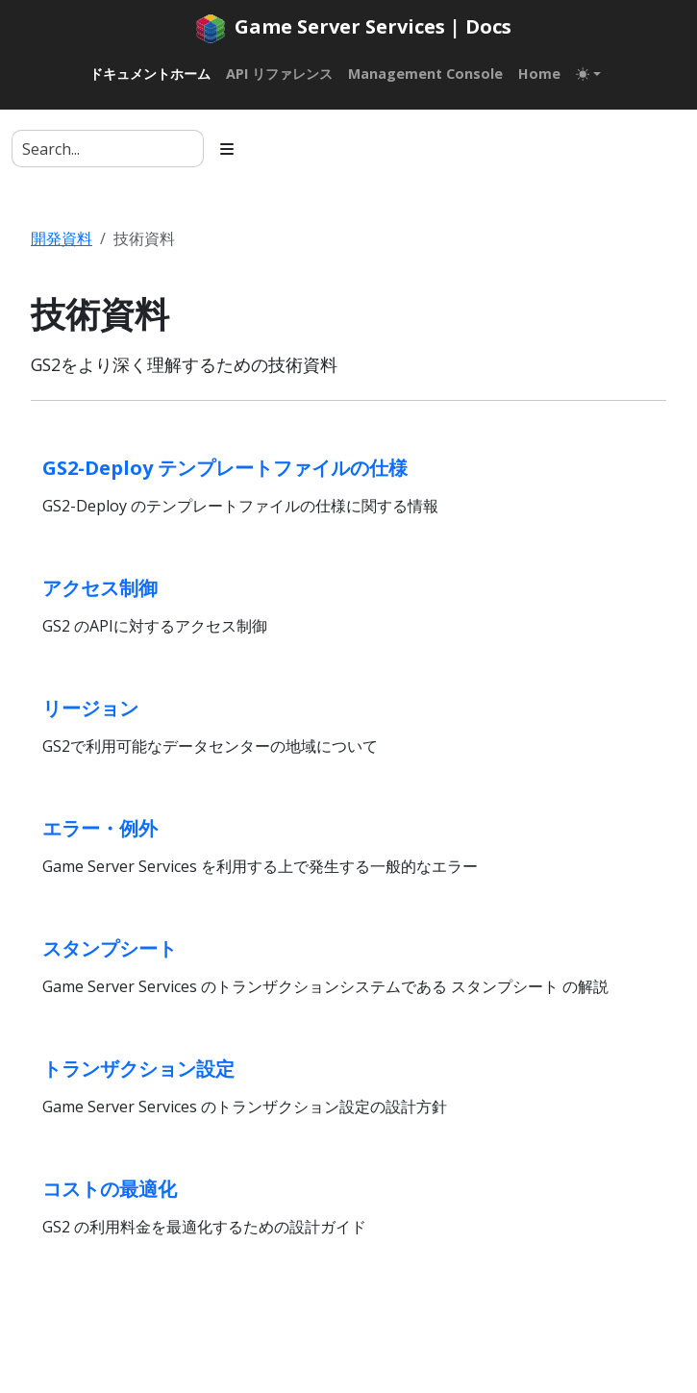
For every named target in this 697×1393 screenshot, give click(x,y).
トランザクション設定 (138, 1069)
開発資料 (61, 238)
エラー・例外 (100, 828)
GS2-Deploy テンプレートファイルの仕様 (225, 468)
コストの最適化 (109, 1189)
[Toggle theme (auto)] (588, 74)
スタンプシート (109, 948)
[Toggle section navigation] (227, 149)
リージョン (90, 708)
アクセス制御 (100, 588)
